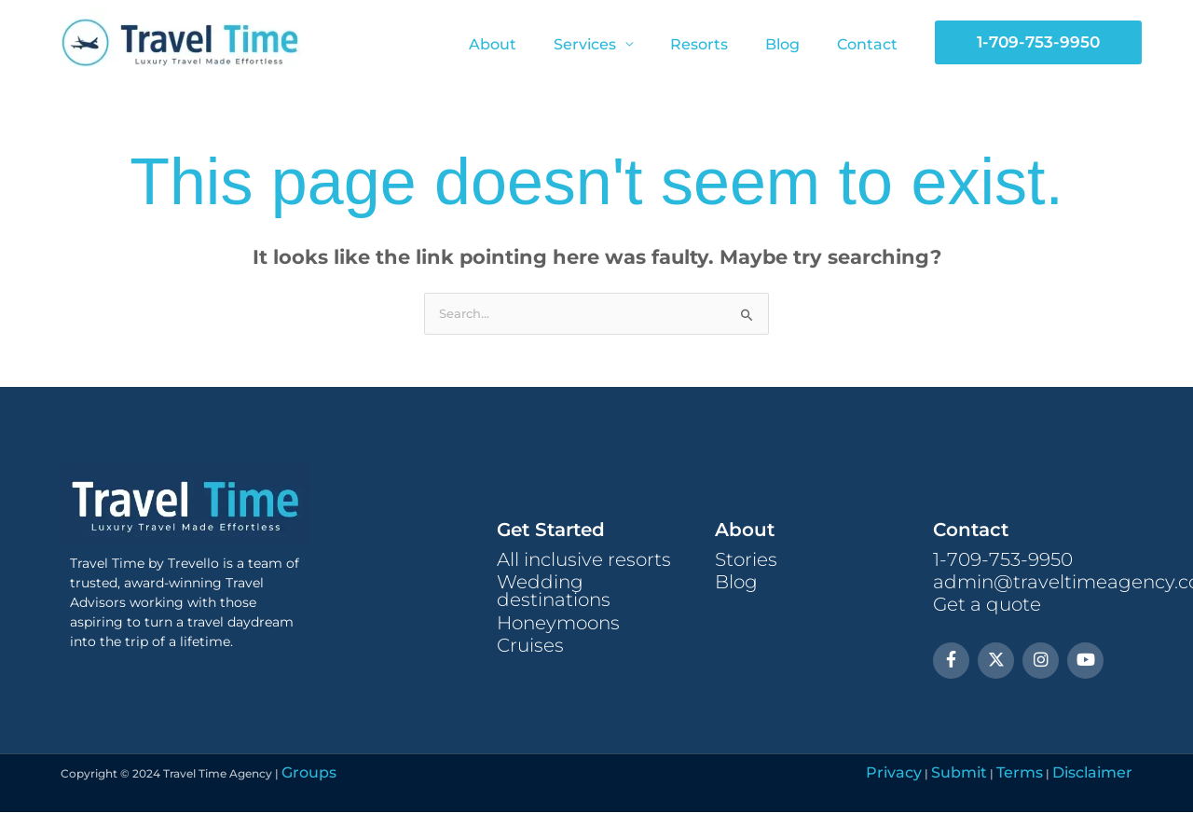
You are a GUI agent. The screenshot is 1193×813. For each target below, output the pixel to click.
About (526, 44)
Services (611, 44)
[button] (1038, 42)
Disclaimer (1102, 774)
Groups (301, 774)
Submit (999, 774)
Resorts (718, 44)
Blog (793, 44)
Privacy (948, 774)
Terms (1046, 774)
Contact (871, 44)
